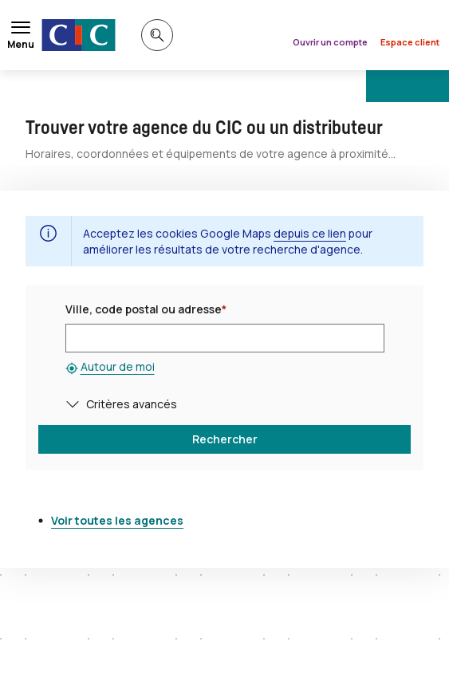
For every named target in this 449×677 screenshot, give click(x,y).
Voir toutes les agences (117, 520)
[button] (75, 403)
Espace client (409, 42)
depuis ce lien (310, 233)
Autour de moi (118, 366)
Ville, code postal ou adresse (145, 309)
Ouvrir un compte (330, 42)
